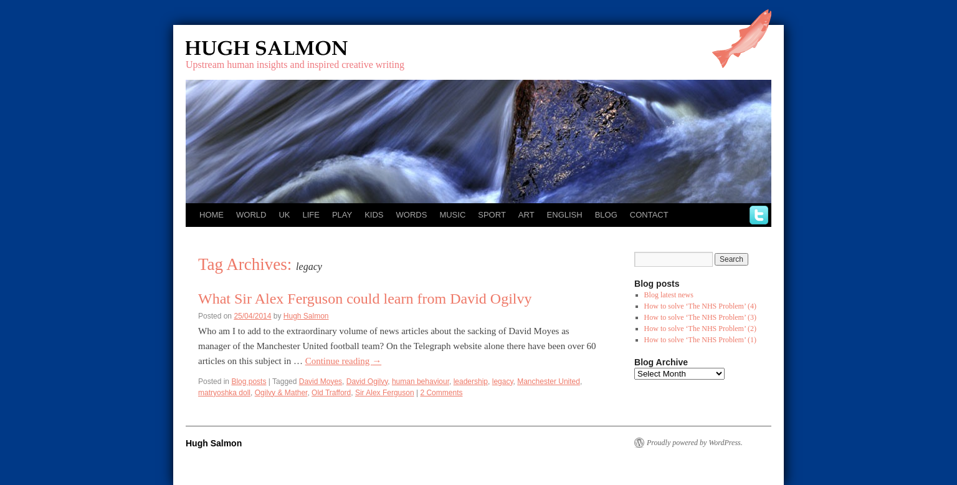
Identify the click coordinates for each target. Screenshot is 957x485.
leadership (471, 381)
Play (342, 214)
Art (526, 214)
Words (411, 214)
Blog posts (248, 381)
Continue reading (343, 361)
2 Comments (441, 392)
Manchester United (548, 381)
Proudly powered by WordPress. (695, 442)
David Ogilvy (367, 381)
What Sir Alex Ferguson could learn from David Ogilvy (364, 299)
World (251, 214)
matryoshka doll (224, 392)
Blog (606, 214)
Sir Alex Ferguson (384, 392)
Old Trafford (331, 392)
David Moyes (320, 381)
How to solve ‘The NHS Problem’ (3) (700, 317)
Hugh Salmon (303, 48)
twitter (759, 215)
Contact (649, 214)
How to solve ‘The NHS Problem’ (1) (700, 339)
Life (310, 214)
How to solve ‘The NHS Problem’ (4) (700, 306)
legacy (502, 381)
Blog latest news (668, 295)
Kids (373, 214)
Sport (492, 214)
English (565, 214)
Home (211, 214)
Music (452, 214)
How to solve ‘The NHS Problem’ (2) (700, 328)
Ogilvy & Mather (281, 392)
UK (284, 214)
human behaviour (420, 381)
